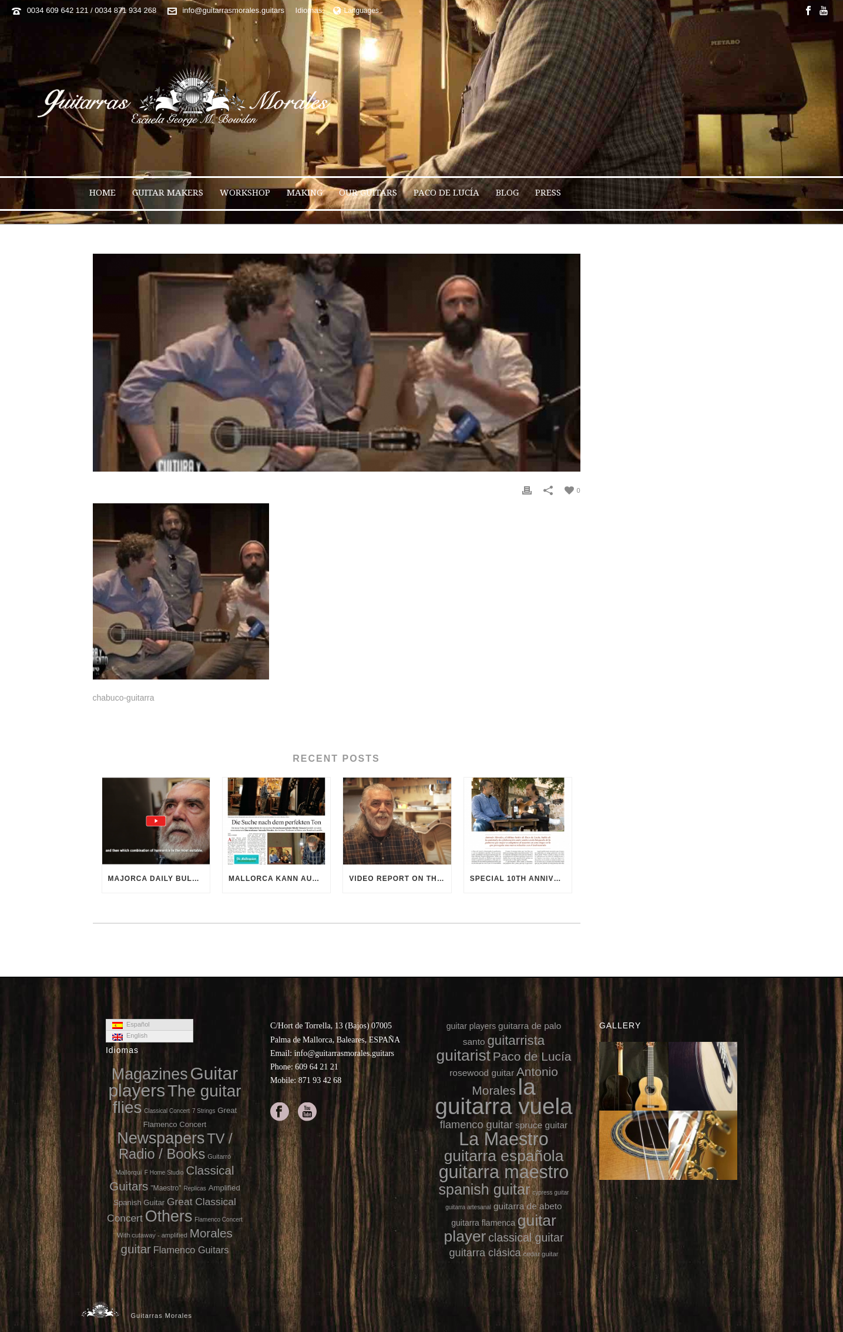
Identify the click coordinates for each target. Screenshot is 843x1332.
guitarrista (516, 1040)
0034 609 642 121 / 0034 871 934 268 (92, 10)
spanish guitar (484, 1189)
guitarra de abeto (527, 1206)
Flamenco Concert (218, 1219)
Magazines (150, 1074)
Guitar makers (167, 192)
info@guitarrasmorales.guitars (233, 10)
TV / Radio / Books (176, 1146)
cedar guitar (541, 1253)
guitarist (463, 1055)
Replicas (194, 1188)
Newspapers (160, 1138)
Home (102, 192)
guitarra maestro (504, 1172)
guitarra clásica (484, 1253)
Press (548, 192)
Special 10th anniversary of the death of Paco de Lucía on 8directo (521, 878)
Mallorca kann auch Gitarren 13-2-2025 (279, 878)
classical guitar (525, 1237)
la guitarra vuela (503, 1096)
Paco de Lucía (446, 192)
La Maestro (503, 1139)
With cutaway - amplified (152, 1235)
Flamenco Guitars (191, 1249)
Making (305, 192)
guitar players (471, 1026)
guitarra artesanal (468, 1207)
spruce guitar (541, 1125)
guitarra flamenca (483, 1222)
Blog (507, 192)
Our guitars (368, 192)
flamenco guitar (476, 1125)
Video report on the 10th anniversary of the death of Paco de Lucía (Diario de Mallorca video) (400, 878)
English (129, 1036)
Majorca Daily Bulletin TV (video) (159, 878)
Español (131, 1025)
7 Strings (203, 1111)
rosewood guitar (481, 1073)
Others (169, 1216)
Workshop (245, 192)
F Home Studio (164, 1172)
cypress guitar (550, 1192)
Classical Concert (167, 1111)
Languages (356, 10)
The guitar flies (177, 1099)
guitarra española (504, 1156)
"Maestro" (165, 1188)
